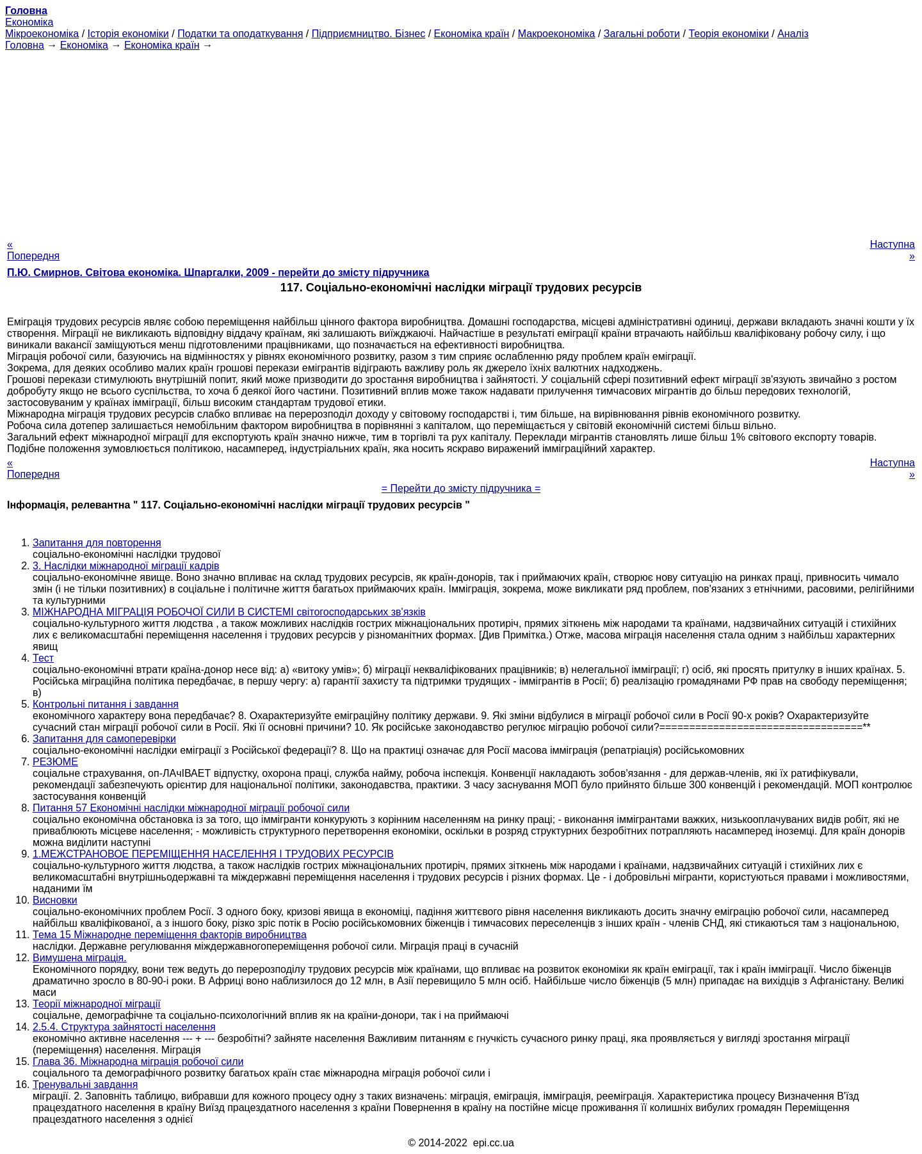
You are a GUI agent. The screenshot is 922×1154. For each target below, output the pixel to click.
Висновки (55, 900)
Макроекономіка (556, 33)
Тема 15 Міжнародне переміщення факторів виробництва (170, 934)
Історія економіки (128, 33)
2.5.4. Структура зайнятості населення (124, 1026)
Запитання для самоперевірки (104, 738)
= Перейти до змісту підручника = (461, 488)
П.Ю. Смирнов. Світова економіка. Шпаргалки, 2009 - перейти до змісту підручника (218, 272)
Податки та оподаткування (240, 33)
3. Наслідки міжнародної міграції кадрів (126, 565)
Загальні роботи (642, 33)
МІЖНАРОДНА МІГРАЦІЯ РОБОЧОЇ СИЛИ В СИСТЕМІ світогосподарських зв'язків (229, 611)
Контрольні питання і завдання (106, 704)
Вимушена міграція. (80, 957)
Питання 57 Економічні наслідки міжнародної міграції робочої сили (191, 807)
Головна (24, 45)
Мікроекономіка (42, 33)
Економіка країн (472, 33)
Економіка (29, 22)
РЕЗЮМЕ (55, 761)
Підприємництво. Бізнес (369, 33)
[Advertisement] (461, 141)
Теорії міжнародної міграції (97, 1003)
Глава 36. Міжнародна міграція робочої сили (138, 1061)
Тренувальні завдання (85, 1084)
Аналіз (793, 33)
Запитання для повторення (97, 542)
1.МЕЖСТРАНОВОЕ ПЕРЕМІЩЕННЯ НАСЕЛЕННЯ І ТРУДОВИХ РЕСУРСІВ (213, 854)
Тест (43, 658)
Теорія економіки (728, 33)
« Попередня (33, 250)
